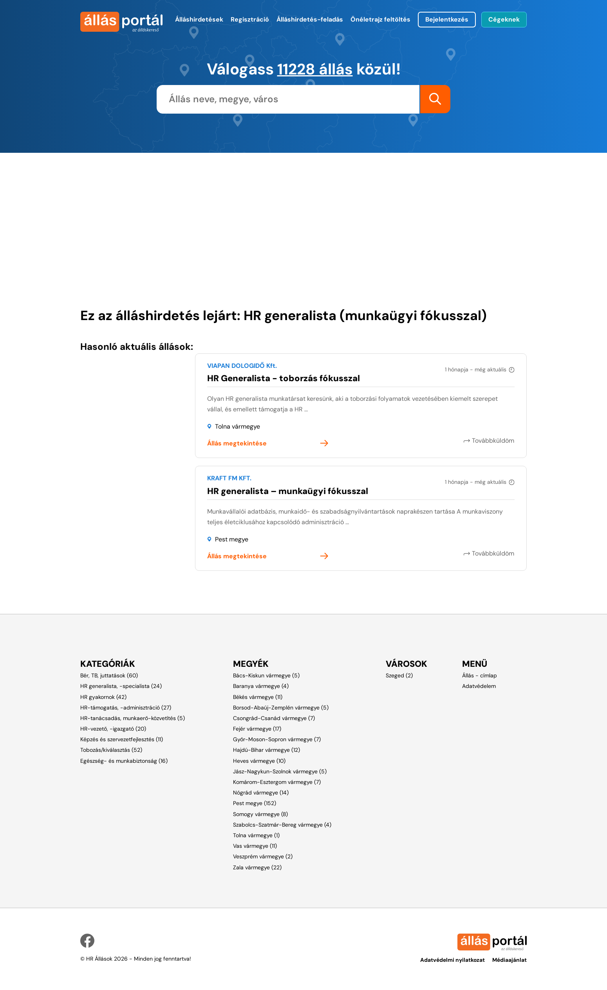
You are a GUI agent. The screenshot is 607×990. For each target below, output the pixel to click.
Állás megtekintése (237, 443)
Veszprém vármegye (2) (263, 856)
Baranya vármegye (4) (261, 685)
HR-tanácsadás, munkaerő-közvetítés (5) (132, 717)
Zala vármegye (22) (257, 867)
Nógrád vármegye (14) (261, 792)
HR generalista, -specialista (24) (121, 685)
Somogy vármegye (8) (260, 813)
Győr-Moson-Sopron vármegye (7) (277, 738)
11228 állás (315, 69)
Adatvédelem (479, 685)
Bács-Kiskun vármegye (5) (266, 675)
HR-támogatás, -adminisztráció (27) (125, 707)
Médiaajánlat (509, 959)
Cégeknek (504, 19)
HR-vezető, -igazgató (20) (113, 728)
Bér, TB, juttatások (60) (109, 675)
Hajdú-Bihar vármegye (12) (266, 749)
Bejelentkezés (446, 19)
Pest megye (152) (254, 803)
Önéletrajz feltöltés (380, 19)
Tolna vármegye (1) (256, 834)
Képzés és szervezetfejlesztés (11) (121, 738)
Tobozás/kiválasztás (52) (111, 749)
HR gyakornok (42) (103, 696)
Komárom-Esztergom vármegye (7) (277, 781)
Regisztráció (250, 19)
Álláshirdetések (199, 19)
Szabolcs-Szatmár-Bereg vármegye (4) (282, 824)
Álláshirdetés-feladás (309, 19)
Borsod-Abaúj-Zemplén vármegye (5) (281, 707)
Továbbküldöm (493, 440)
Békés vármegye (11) (257, 696)
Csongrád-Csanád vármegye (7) (274, 717)
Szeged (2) (399, 675)
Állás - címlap (479, 675)
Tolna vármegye (237, 426)
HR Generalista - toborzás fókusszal (283, 377)
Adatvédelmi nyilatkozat (452, 959)
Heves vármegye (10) (259, 760)
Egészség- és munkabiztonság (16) (124, 760)
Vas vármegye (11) (255, 845)
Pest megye (231, 539)
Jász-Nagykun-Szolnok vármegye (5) (280, 771)
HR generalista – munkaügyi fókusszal (287, 490)
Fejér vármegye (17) (257, 728)
